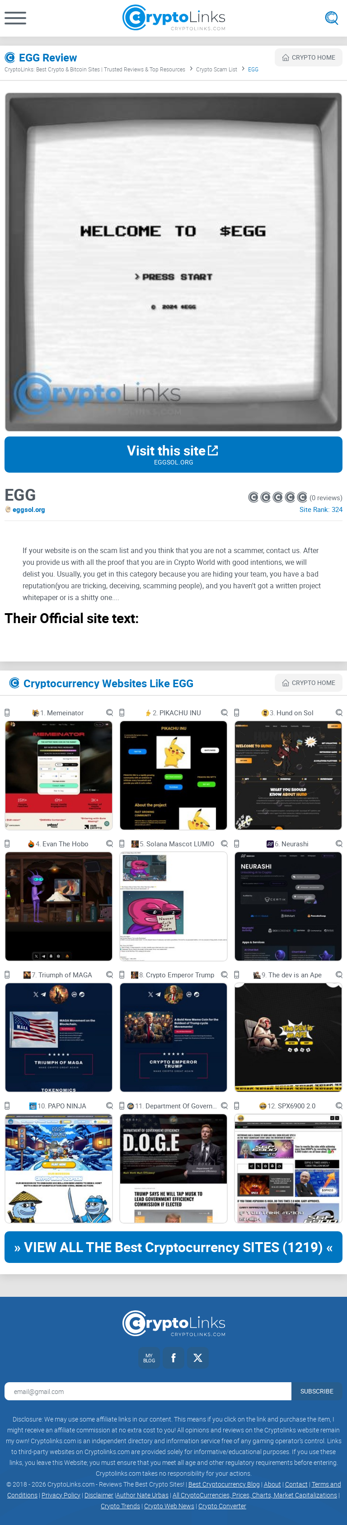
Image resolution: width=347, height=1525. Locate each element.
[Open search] (331, 18)
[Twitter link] (198, 1358)
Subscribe (316, 1391)
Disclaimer (98, 1495)
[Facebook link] (173, 1358)
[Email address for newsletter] (148, 1391)
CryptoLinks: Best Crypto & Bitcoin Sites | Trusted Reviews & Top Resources (95, 69)
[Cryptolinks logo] (173, 18)
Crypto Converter (222, 1506)
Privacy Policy (61, 1495)
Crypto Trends (120, 1506)
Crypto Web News (169, 1506)
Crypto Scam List (216, 69)
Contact (296, 1484)
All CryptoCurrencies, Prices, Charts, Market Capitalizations (255, 1495)
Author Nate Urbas (142, 1495)
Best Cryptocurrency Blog (224, 1484)
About (272, 1484)
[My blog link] (149, 1358)
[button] (15, 18)
